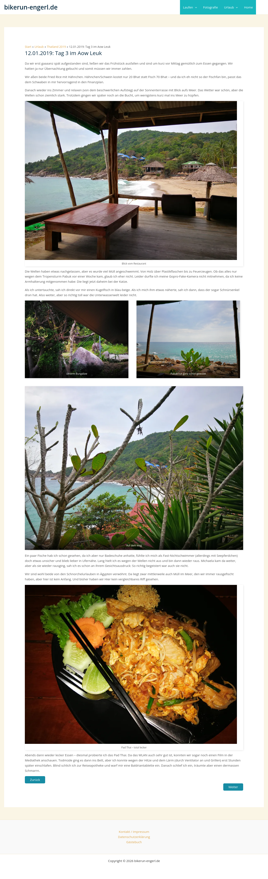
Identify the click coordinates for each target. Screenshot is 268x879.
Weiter (233, 787)
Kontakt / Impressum (134, 832)
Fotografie (210, 7)
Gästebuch (134, 842)
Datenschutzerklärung (134, 837)
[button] (195, 7)
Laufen (190, 7)
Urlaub (231, 7)
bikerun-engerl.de (31, 7)
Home (248, 7)
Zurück (35, 780)
